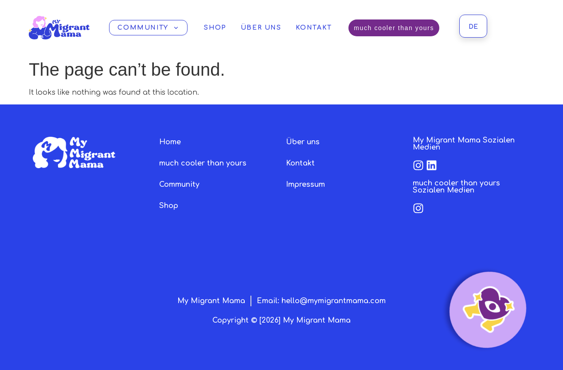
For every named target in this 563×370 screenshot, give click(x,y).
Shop (215, 27)
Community (148, 27)
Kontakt (314, 27)
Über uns (261, 27)
